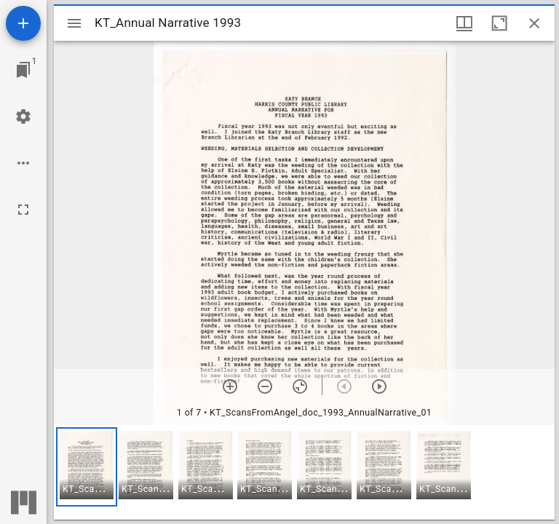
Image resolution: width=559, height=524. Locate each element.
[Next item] (379, 386)
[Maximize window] (499, 23)
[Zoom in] (230, 386)
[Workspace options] (23, 163)
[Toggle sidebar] (74, 23)
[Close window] (534, 23)
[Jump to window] (23, 69)
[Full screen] (23, 209)
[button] (87, 467)
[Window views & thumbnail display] (464, 23)
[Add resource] (23, 23)
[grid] (304, 472)
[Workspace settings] (23, 116)
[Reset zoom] (299, 386)
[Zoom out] (264, 386)
